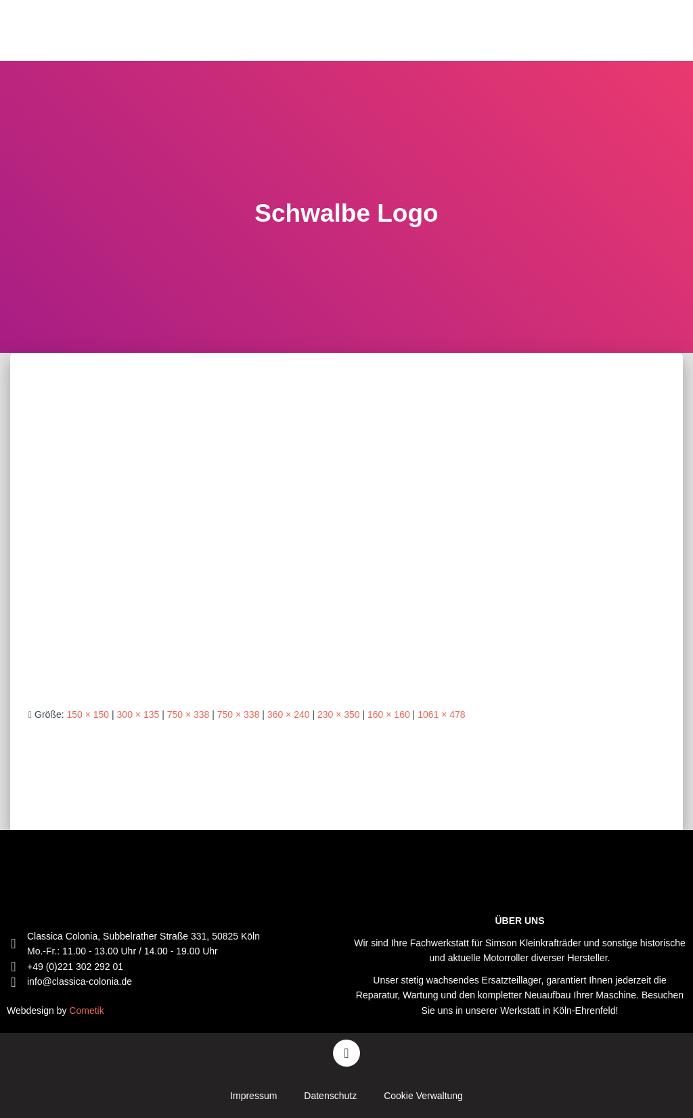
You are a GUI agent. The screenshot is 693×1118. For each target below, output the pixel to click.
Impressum (253, 1095)
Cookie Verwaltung (423, 1095)
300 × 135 (138, 714)
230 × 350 (338, 714)
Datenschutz (330, 1095)
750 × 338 (188, 714)
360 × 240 (288, 714)
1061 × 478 (441, 714)
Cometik (86, 1010)
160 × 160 (388, 714)
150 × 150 (87, 714)
